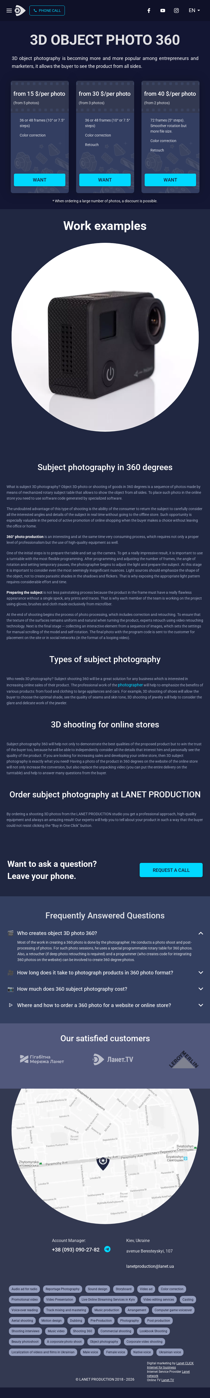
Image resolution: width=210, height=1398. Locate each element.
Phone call (47, 10)
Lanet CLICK (185, 1363)
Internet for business (161, 1367)
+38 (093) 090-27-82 (75, 1249)
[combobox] (194, 10)
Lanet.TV (167, 1380)
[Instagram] (176, 10)
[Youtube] (162, 10)
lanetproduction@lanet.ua (150, 1266)
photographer (130, 684)
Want (39, 180)
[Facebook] (148, 10)
